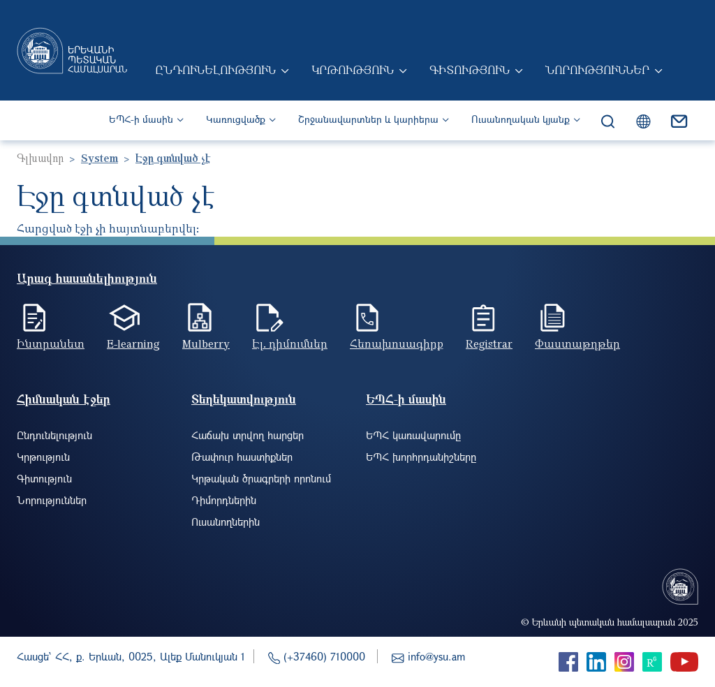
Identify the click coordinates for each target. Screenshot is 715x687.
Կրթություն (352, 69)
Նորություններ (597, 69)
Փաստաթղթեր (577, 343)
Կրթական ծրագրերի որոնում (261, 478)
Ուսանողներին (225, 522)
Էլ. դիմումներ (289, 343)
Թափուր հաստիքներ (242, 457)
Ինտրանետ (50, 343)
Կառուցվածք (235, 119)
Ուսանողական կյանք (520, 119)
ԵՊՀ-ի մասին (141, 119)
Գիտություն (469, 69)
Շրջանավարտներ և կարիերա (368, 119)
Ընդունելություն (215, 69)
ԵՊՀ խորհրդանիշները (421, 457)
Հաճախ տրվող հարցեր (247, 435)
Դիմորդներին (223, 500)
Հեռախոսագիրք (396, 343)
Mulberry (206, 343)
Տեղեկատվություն (243, 399)
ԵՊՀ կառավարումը (413, 435)
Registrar (489, 343)
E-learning (133, 343)
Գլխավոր (40, 158)
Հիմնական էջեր (63, 399)
